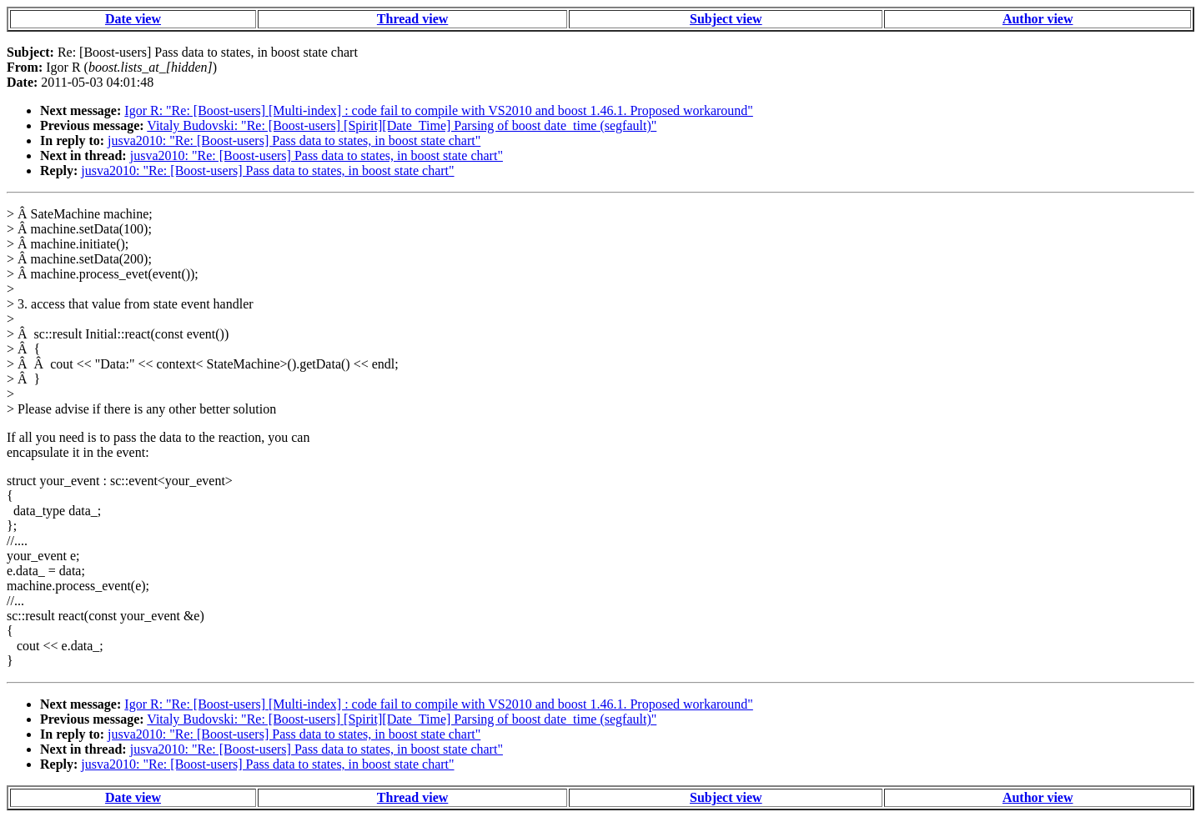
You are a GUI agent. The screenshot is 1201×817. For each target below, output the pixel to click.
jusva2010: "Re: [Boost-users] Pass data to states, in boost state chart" (294, 140)
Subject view (726, 19)
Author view (1038, 19)
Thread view (412, 19)
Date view (133, 19)
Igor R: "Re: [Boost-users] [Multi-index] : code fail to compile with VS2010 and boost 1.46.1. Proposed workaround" (438, 110)
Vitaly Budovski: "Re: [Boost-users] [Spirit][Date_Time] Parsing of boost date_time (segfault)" (401, 125)
